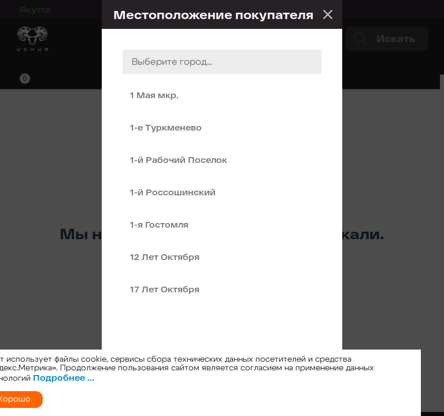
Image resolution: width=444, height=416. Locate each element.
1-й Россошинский (173, 192)
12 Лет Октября (164, 257)
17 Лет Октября (164, 289)
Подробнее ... (63, 377)
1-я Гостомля (159, 224)
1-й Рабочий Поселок (178, 160)
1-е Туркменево (166, 127)
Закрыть (327, 14)
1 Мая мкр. (154, 95)
